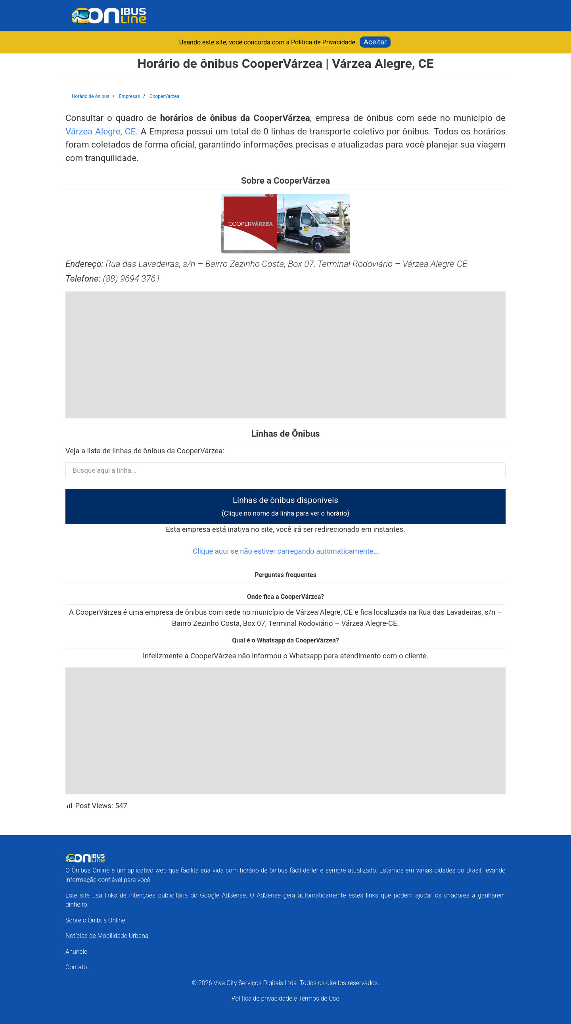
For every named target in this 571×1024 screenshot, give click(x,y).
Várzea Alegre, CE (100, 131)
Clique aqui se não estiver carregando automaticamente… (285, 551)
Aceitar (375, 42)
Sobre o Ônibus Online (95, 920)
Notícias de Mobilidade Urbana (106, 936)
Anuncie (76, 951)
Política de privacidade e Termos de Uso (285, 998)
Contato (76, 967)
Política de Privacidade (323, 42)
